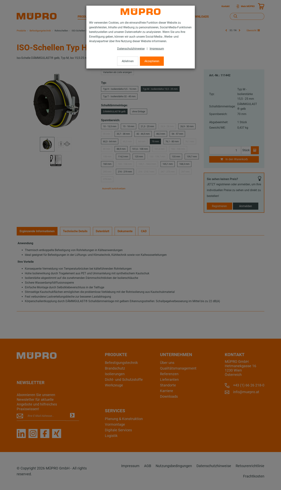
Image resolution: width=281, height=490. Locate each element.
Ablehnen (128, 61)
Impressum (157, 48)
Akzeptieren (151, 61)
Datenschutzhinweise (131, 48)
